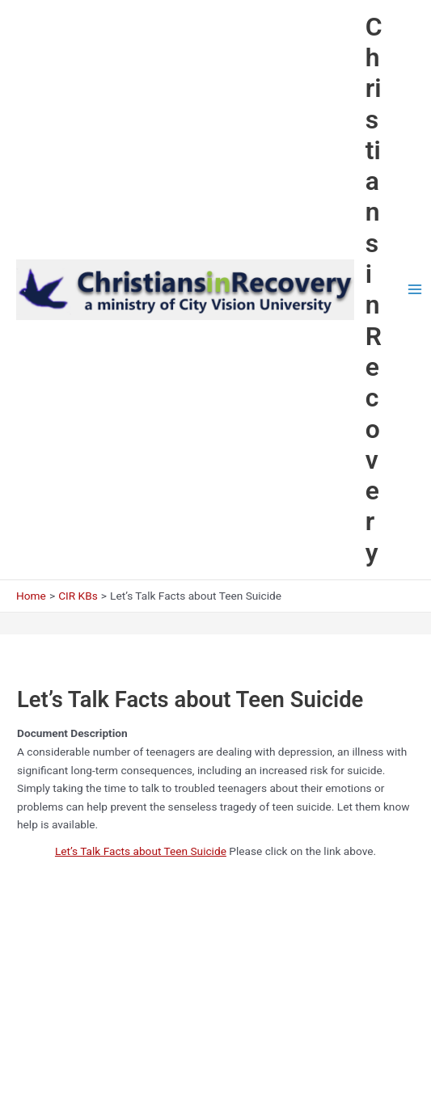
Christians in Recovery (374, 289)
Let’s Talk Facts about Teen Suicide (140, 851)
